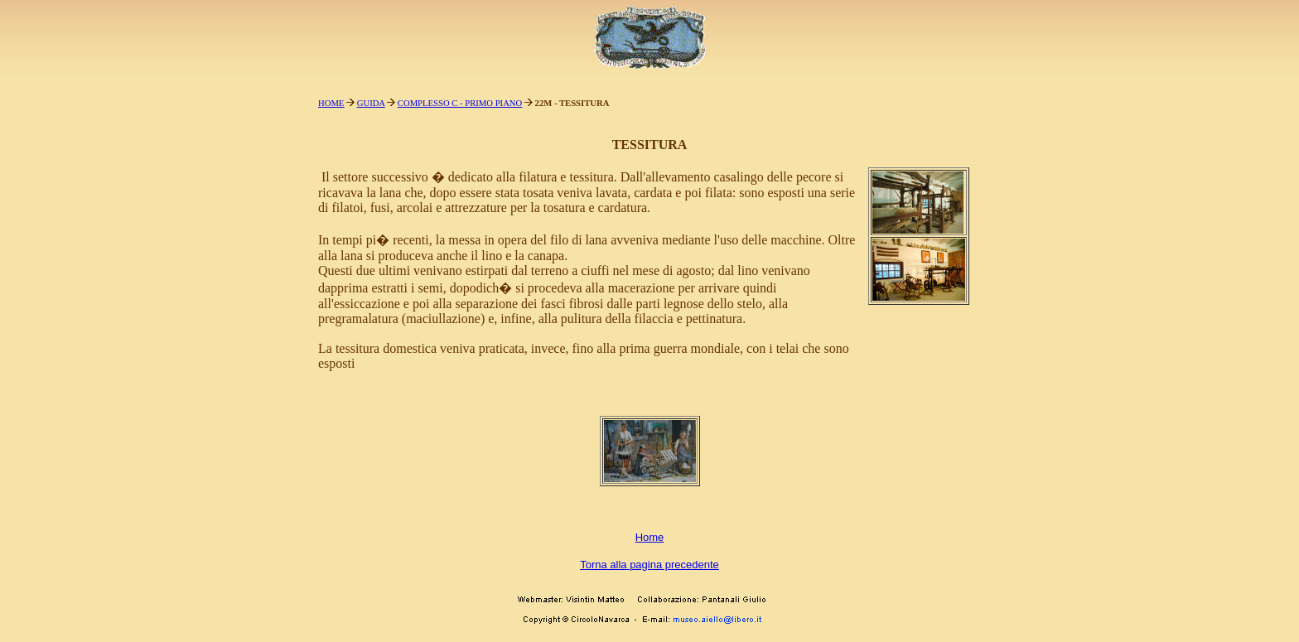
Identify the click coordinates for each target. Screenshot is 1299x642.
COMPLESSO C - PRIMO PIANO (460, 103)
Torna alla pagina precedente (649, 564)
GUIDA (371, 103)
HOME (331, 103)
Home (649, 537)
